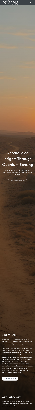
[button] (30, 2)
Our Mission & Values (10, 378)
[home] (10, 2)
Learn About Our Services (17, 180)
